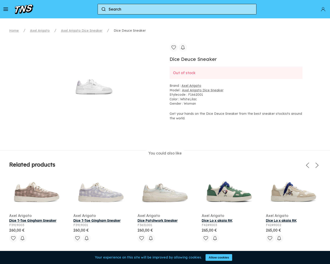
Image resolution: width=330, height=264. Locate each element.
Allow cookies (219, 257)
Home (14, 30)
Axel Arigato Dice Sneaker (81, 30)
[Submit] (103, 9)
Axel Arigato (40, 30)
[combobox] (177, 9)
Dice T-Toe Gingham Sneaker (32, 221)
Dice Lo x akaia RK (217, 221)
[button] (5, 9)
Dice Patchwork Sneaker (158, 221)
